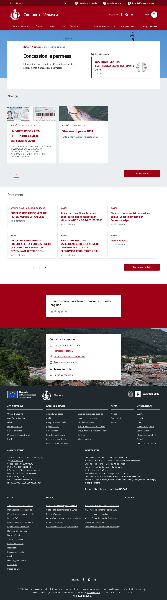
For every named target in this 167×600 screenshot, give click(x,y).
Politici (10, 439)
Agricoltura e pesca (54, 413)
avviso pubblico (119, 240)
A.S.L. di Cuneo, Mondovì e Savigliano (101, 518)
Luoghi (140, 418)
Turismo (81, 434)
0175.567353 (17, 460)
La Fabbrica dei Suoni (55, 522)
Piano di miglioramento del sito (20, 514)
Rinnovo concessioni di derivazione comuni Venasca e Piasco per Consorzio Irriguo (130, 216)
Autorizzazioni (52, 430)
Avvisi (64, 208)
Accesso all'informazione (104, 26)
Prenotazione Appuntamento (20, 522)
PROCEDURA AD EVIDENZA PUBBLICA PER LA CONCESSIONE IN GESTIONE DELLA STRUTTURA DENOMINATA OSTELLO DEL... (31, 245)
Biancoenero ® (93, 592)
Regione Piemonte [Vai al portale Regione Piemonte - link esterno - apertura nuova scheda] (17, 3)
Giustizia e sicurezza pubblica (90, 413)
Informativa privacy (15, 543)
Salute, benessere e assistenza (91, 426)
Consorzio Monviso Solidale (96, 514)
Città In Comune (135, 589)
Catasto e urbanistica (55, 434)
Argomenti (36, 46)
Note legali (12, 547)
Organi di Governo (15, 413)
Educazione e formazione (57, 443)
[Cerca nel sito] (154, 14)
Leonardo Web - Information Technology (102, 526)
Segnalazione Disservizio (18, 526)
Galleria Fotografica (145, 426)
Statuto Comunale (15, 539)
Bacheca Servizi (14, 535)
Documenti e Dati (14, 426)
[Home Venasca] (34, 14)
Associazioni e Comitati (147, 443)
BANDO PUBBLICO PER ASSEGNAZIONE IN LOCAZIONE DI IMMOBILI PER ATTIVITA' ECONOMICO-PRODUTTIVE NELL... (80, 245)
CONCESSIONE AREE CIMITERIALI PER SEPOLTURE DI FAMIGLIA (29, 215)
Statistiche (12, 564)
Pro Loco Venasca (53, 514)
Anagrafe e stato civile (56, 422)
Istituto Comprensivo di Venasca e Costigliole (65, 518)
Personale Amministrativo (18, 434)
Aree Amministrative (16, 418)
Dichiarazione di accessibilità (19, 509)
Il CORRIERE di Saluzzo (95, 522)
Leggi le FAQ (12, 518)
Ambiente (50, 418)
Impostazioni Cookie (16, 551)
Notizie (114, 413)
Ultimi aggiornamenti (16, 560)
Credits (10, 556)
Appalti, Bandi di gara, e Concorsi (28, 208)
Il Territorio (141, 422)
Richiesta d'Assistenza (17, 530)
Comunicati (116, 418)
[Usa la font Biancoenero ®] (86, 3)
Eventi (140, 413)
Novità (14, 125)
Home (26, 46)
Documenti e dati (142, 267)
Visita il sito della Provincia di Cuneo (61, 509)
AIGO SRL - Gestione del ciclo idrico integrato (104, 505)
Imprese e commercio (87, 418)
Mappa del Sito (13, 568)
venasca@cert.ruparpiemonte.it (26, 470)
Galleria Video (143, 430)
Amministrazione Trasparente (20, 505)
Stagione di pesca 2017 (77, 131)
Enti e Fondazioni (14, 430)
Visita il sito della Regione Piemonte (61, 505)
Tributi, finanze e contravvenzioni (92, 430)
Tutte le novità (141, 173)
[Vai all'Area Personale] (140, 3)
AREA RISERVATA (82, 595)
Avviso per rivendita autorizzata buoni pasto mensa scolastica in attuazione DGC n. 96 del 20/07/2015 (81, 216)
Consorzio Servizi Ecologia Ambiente (62, 526)
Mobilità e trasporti (86, 422)
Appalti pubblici (52, 426)
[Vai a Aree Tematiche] (112, 3)
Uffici (9, 422)
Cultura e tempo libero (56, 439)
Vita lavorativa (84, 439)
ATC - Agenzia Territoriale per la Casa (101, 509)
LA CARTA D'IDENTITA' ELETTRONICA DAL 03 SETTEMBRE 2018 (114, 66)
